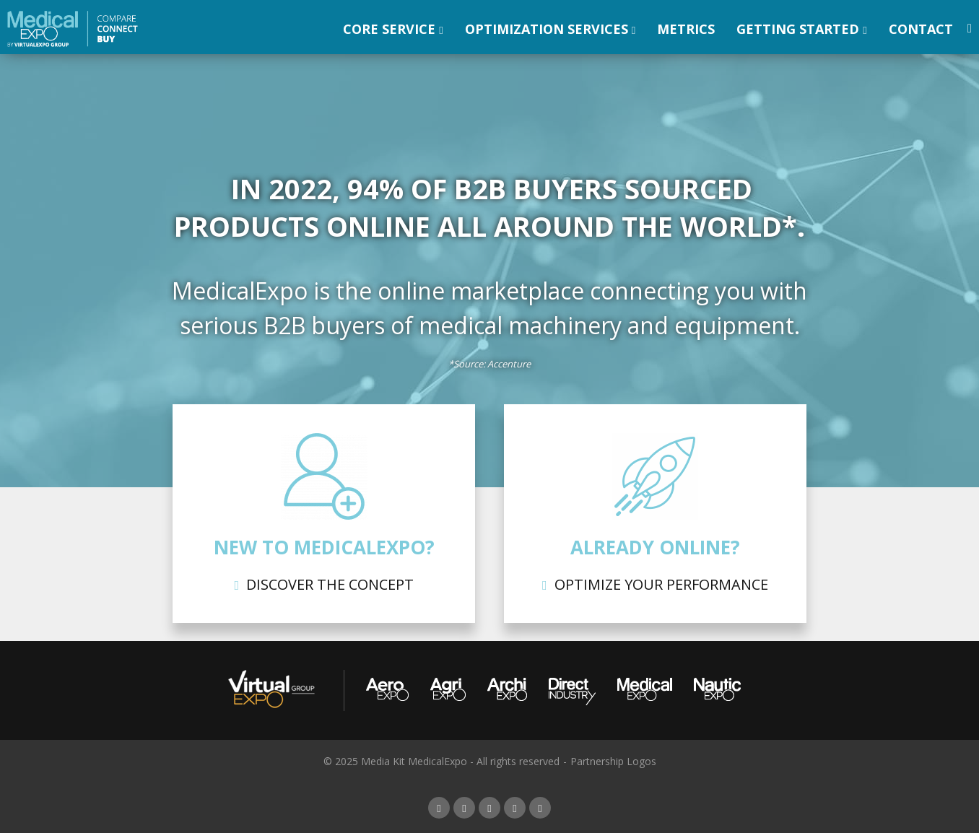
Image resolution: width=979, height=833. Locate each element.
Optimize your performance (661, 584)
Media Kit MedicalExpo (414, 761)
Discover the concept (330, 584)
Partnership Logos (613, 761)
